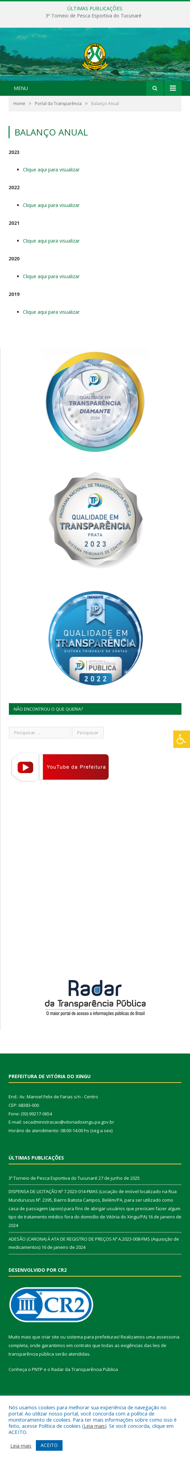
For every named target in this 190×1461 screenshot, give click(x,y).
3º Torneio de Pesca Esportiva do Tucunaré (93, 16)
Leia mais (94, 1425)
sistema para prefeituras (93, 1366)
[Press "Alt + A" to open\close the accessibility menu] (181, 739)
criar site (50, 1366)
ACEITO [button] (49, 1445)
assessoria (167, 1366)
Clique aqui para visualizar (51, 198)
